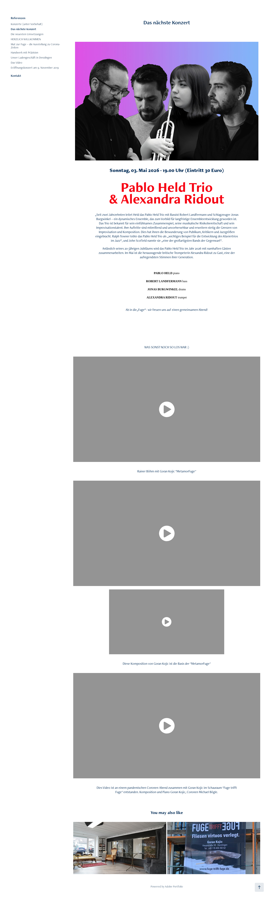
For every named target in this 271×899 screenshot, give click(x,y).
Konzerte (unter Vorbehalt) (27, 24)
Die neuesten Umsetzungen (27, 34)
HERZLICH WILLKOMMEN (26, 39)
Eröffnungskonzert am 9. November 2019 (35, 68)
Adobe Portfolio (174, 886)
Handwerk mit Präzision (24, 52)
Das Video (16, 62)
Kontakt (16, 76)
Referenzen (18, 18)
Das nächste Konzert (23, 29)
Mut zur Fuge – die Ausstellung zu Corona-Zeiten (35, 45)
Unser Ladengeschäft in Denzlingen (31, 57)
